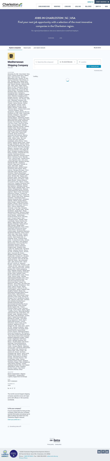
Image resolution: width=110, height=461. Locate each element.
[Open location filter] (99, 62)
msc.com (10, 67)
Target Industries (101, 2)
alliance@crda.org (52, 456)
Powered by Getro (98, 70)
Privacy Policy (23, 458)
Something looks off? (14, 426)
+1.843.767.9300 (28, 456)
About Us (98, 6)
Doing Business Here (44, 6)
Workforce (57, 6)
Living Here (68, 6)
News (106, 6)
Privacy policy (50, 444)
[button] (40, 66)
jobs (27, 48)
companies (15, 48)
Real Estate (88, 6)
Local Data (78, 6)
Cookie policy (58, 444)
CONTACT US (90, 2)
